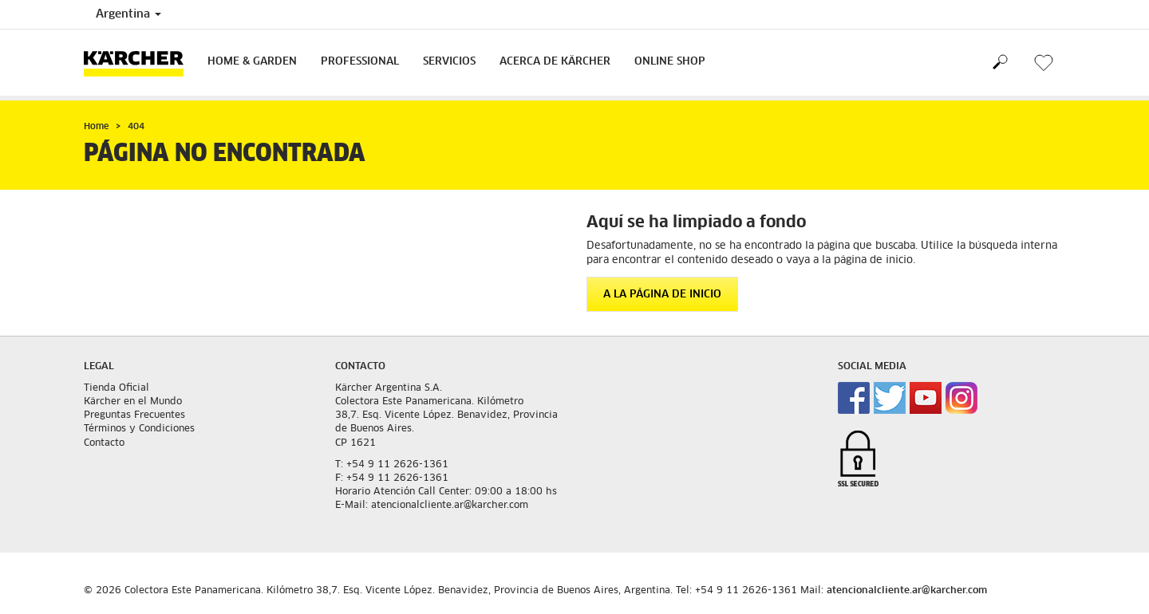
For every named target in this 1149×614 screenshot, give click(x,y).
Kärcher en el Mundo (133, 402)
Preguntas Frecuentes (134, 415)
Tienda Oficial (116, 388)
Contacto (104, 443)
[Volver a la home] (139, 63)
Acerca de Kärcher (554, 62)
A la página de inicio (662, 294)
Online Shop (669, 62)
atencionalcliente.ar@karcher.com (907, 591)
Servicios (449, 62)
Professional (360, 62)
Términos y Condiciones (139, 429)
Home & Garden (252, 62)
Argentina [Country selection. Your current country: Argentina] (128, 14)
